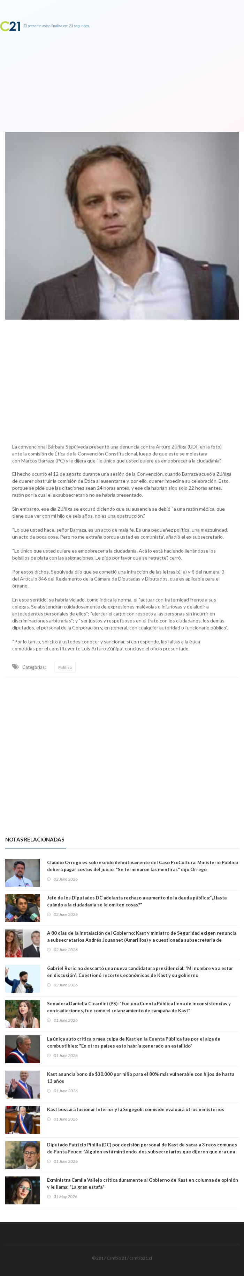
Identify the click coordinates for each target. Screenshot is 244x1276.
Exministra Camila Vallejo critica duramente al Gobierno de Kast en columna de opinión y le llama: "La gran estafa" (142, 1183)
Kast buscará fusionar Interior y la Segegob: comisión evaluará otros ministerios (135, 1109)
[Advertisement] (122, 380)
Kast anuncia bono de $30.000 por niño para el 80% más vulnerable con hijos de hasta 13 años (140, 1077)
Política (65, 667)
